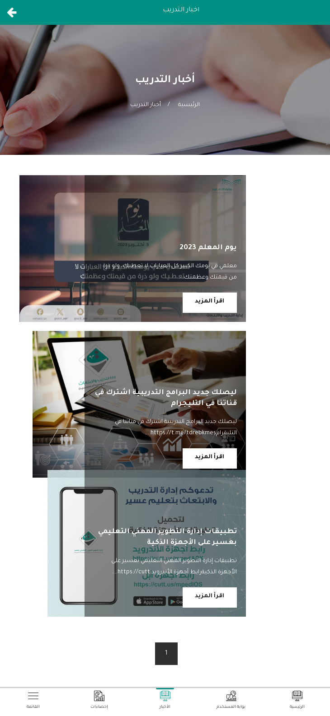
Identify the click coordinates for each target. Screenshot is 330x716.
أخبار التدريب (145, 105)
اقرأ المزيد (209, 301)
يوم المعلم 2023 (208, 248)
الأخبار (165, 700)
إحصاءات (99, 700)
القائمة (33, 700)
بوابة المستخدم (231, 700)
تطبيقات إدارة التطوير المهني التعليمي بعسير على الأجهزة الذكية (167, 519)
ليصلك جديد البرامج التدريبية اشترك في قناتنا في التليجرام (166, 398)
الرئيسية (189, 105)
